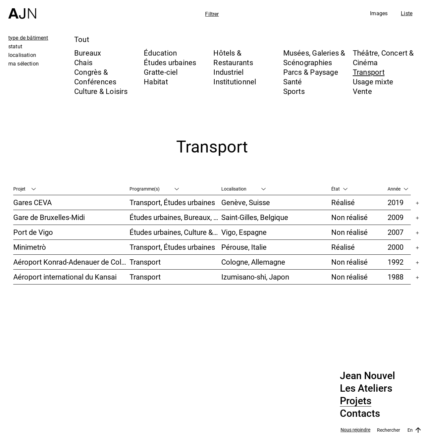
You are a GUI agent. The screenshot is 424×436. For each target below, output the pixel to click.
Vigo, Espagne (244, 232)
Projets (355, 401)
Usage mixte (373, 81)
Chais (83, 62)
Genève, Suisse (245, 202)
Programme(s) (154, 189)
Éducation (160, 53)
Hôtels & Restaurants (233, 57)
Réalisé (343, 202)
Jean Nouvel (367, 376)
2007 (395, 232)
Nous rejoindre (355, 430)
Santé (292, 81)
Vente (362, 91)
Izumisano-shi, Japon (255, 277)
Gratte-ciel (161, 72)
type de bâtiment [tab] (28, 37)
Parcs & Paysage (310, 72)
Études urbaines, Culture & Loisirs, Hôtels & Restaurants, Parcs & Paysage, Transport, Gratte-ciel (175, 232)
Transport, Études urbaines (172, 202)
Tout (81, 39)
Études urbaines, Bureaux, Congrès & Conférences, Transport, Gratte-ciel (175, 217)
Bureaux (87, 53)
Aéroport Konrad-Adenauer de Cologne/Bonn (71, 262)
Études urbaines (170, 62)
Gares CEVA (32, 202)
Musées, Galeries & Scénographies (314, 57)
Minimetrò (29, 247)
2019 (395, 202)
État (339, 189)
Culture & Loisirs (101, 91)
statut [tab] (15, 46)
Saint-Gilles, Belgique (254, 217)
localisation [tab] (22, 55)
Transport (369, 72)
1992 (395, 262)
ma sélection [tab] (23, 63)
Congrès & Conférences (95, 76)
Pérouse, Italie (244, 247)
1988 (395, 277)
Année (398, 189)
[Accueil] (22, 9)
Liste (406, 13)
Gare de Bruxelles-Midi (49, 217)
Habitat (156, 81)
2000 (395, 247)
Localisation (243, 189)
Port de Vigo (33, 232)
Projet (24, 189)
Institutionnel (234, 81)
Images (379, 13)
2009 (395, 217)
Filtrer (212, 14)
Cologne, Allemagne (253, 262)
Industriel (228, 72)
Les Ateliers (366, 388)
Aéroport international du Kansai (65, 277)
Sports (294, 91)
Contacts (360, 413)
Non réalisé (349, 217)
